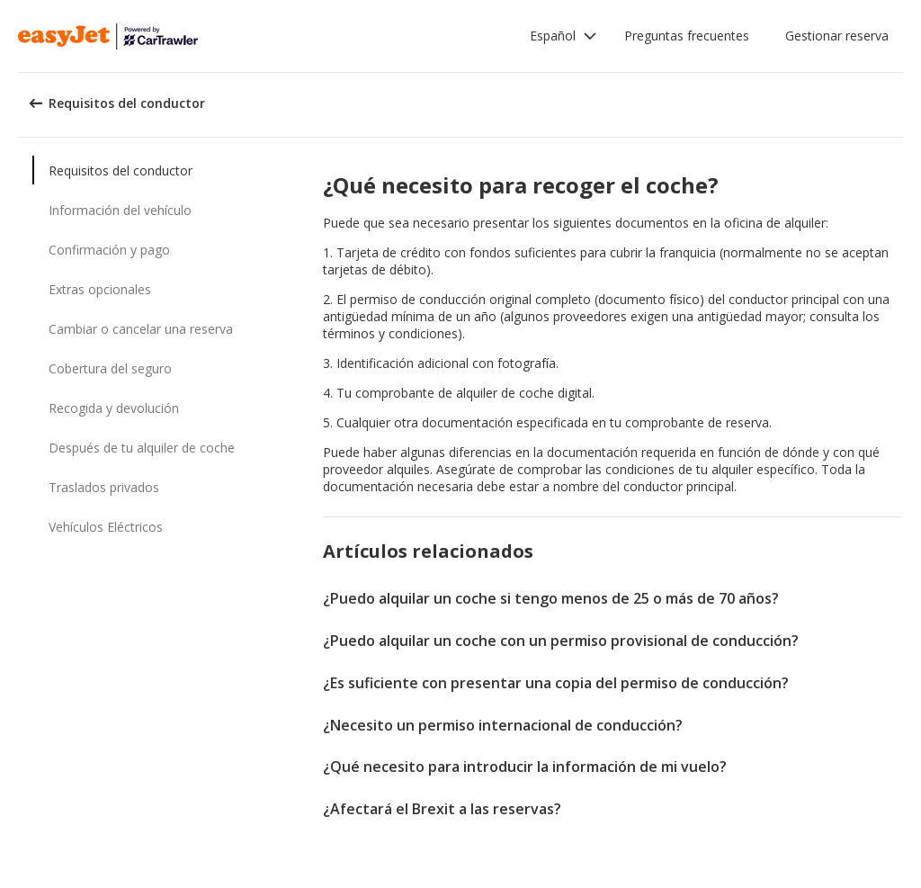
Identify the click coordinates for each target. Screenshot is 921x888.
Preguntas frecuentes (686, 35)
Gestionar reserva (837, 35)
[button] (563, 36)
